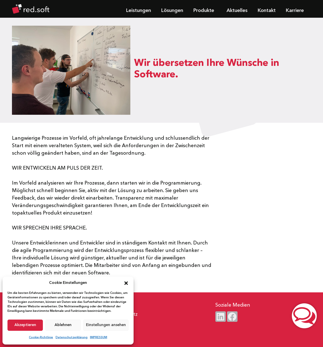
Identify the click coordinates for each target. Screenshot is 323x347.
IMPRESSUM (98, 337)
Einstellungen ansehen (106, 325)
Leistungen (138, 10)
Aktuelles (237, 10)
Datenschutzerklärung (71, 337)
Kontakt (266, 10)
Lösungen (172, 10)
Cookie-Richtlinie (41, 337)
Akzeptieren (25, 325)
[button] (126, 283)
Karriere (295, 10)
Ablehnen (63, 325)
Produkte (205, 10)
